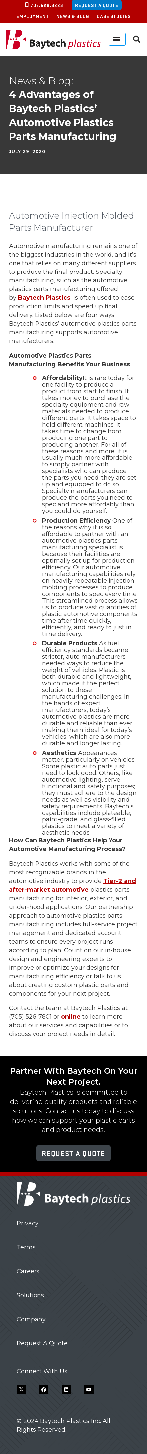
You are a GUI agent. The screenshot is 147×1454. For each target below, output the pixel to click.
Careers (28, 1271)
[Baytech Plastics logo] (53, 39)
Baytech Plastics (44, 297)
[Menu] (117, 39)
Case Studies (114, 16)
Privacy (27, 1223)
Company (31, 1319)
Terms (26, 1247)
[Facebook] (43, 1389)
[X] (21, 1389)
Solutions (30, 1295)
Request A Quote (42, 1343)
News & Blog (72, 16)
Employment (32, 16)
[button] (137, 39)
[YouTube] (89, 1389)
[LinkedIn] (66, 1389)
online (71, 1016)
